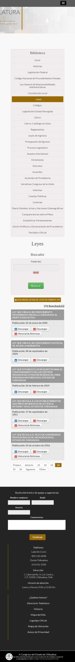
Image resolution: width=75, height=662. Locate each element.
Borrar (36, 272)
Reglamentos (37, 129)
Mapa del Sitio (38, 614)
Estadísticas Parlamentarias (37, 220)
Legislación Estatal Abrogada (37, 111)
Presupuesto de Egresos (37, 141)
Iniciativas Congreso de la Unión (37, 184)
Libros (37, 117)
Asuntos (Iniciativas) (37, 153)
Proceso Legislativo (37, 147)
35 (14, 469)
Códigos (37, 105)
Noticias (37, 66)
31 (38, 465)
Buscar (36, 285)
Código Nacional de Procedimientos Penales (37, 78)
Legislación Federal (38, 72)
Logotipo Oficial (38, 620)
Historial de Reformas (27, 333)
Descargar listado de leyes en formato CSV (37, 300)
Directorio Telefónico (38, 603)
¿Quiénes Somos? (38, 597)
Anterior (29, 465)
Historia (38, 608)
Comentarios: (36, 517)
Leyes (39, 99)
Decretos (37, 165)
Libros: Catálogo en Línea (37, 123)
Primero (17, 465)
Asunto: (19, 507)
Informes (37, 190)
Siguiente (30, 469)
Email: (42, 497)
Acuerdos (37, 171)
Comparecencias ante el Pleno (37, 214)
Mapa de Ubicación (38, 626)
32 (45, 465)
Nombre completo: (19, 497)
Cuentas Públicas (37, 196)
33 (51, 465)
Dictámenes (37, 159)
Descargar (22, 329)
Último (42, 469)
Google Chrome (39, 659)
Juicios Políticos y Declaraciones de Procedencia (37, 226)
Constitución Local (37, 93)
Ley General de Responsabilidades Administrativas (37, 85)
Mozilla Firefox (53, 659)
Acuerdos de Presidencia (37, 177)
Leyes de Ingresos (37, 135)
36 (20, 469)
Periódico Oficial (37, 232)
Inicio (37, 60)
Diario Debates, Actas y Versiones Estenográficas (37, 208)
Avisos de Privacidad (38, 631)
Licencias (37, 202)
